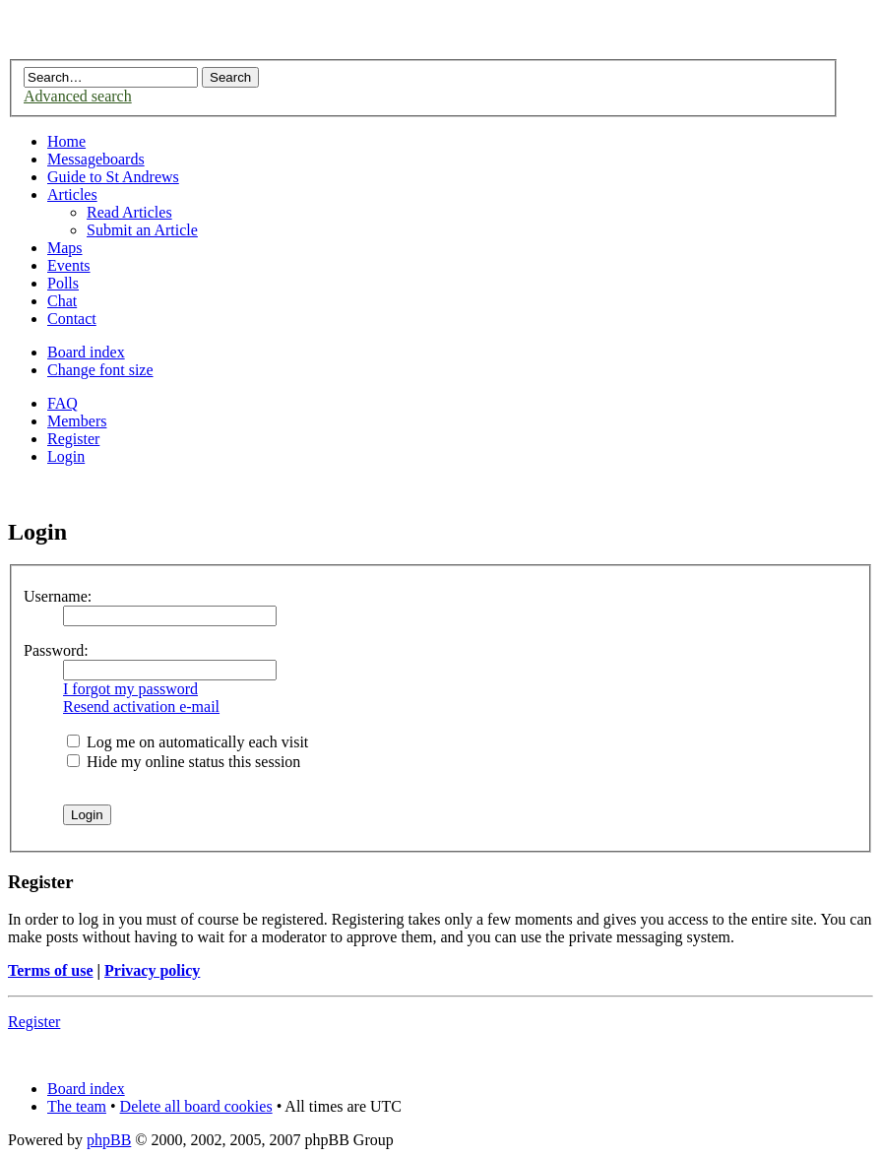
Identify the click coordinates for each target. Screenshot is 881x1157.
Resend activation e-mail (141, 706)
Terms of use (51, 970)
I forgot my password (130, 688)
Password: (56, 650)
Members (76, 421)
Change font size (100, 369)
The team (76, 1106)
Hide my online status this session (183, 761)
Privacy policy (152, 970)
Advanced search (78, 96)
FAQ (62, 403)
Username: (58, 596)
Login (66, 456)
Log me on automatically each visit (187, 742)
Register (73, 438)
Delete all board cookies (196, 1106)
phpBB (109, 1139)
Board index (86, 352)
